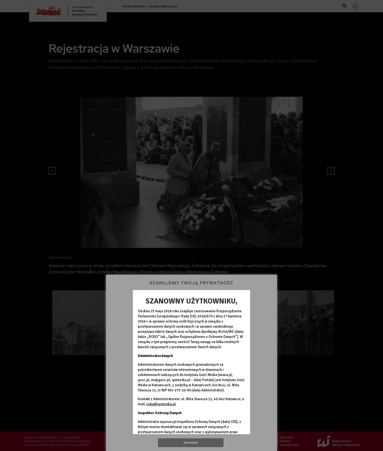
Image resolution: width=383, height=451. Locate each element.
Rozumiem (191, 442)
